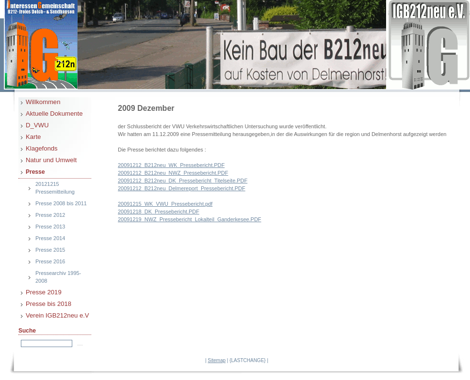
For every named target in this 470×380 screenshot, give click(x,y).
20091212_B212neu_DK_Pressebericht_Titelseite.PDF (182, 180)
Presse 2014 (50, 238)
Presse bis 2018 (48, 303)
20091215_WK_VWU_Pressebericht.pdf (165, 204)
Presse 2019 (44, 292)
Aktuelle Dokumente (54, 113)
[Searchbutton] (80, 345)
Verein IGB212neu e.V (57, 315)
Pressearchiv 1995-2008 (58, 277)
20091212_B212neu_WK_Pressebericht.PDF (171, 165)
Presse (35, 171)
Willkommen (43, 102)
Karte (33, 136)
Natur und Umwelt (51, 160)
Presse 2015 (50, 250)
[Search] (46, 343)
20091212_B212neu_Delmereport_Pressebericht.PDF (181, 188)
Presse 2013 (50, 226)
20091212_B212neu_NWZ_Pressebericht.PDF (173, 173)
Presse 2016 (50, 261)
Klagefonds (42, 148)
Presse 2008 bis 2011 (61, 203)
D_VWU (37, 125)
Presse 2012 (50, 215)
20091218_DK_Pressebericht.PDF (158, 211)
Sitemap (217, 360)
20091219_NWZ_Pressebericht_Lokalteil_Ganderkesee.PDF (189, 219)
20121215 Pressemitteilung (55, 188)
